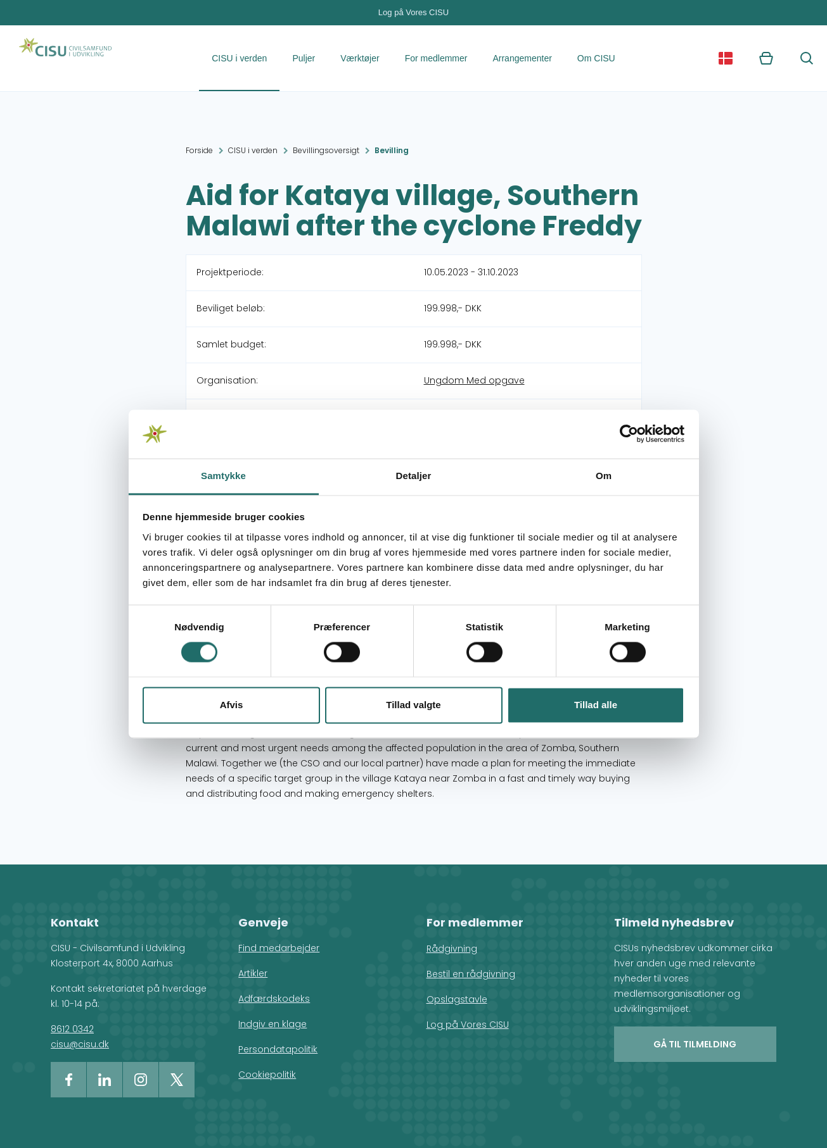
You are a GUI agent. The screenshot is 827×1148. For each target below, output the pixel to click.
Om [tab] (604, 475)
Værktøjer (359, 58)
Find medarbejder (278, 948)
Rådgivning (451, 948)
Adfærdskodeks (274, 998)
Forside (199, 150)
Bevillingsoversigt (326, 150)
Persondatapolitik (277, 1049)
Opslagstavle (456, 999)
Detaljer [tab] (414, 475)
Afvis (231, 704)
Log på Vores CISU (413, 12)
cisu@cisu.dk (80, 1044)
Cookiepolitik (267, 1074)
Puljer (303, 58)
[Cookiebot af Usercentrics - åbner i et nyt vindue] (629, 434)
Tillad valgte (413, 704)
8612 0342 (72, 1029)
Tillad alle (595, 704)
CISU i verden (239, 58)
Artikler (252, 973)
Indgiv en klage (272, 1024)
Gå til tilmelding (694, 1044)
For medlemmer (436, 58)
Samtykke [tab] (223, 475)
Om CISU (596, 58)
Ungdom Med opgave (474, 380)
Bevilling (392, 150)
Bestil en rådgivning (470, 974)
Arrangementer (521, 58)
